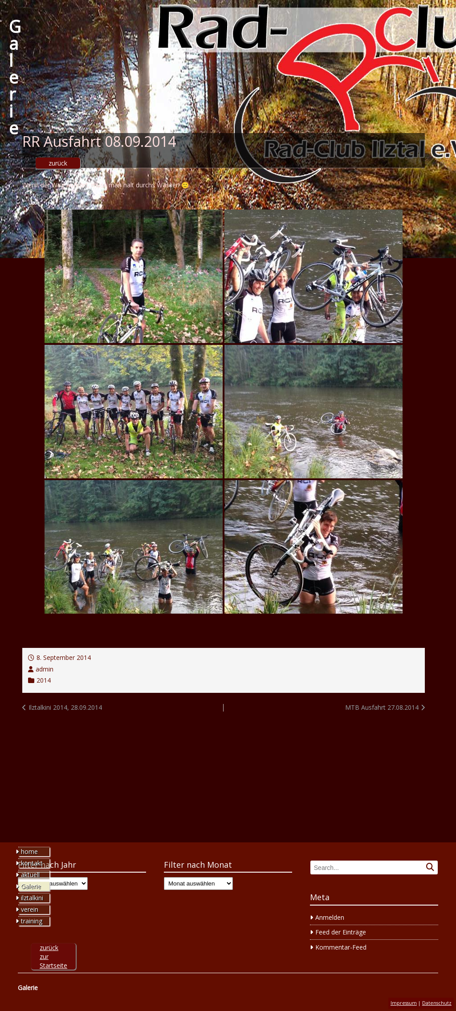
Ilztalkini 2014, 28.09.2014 (65, 707)
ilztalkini (32, 898)
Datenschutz (437, 1003)
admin (44, 669)
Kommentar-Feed (340, 947)
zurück (58, 163)
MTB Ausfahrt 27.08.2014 (382, 707)
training (31, 921)
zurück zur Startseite (53, 956)
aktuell (30, 874)
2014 (44, 680)
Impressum (404, 1003)
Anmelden (329, 917)
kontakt (32, 863)
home (29, 851)
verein (29, 909)
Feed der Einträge (340, 932)
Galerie (15, 77)
